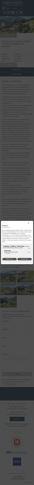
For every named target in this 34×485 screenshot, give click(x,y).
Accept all (24, 259)
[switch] (28, 248)
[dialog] (17, 242)
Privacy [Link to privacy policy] (8, 227)
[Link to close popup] (30, 224)
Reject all (9, 259)
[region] (17, 250)
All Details (8, 253)
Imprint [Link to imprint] (4, 227)
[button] (26, 248)
